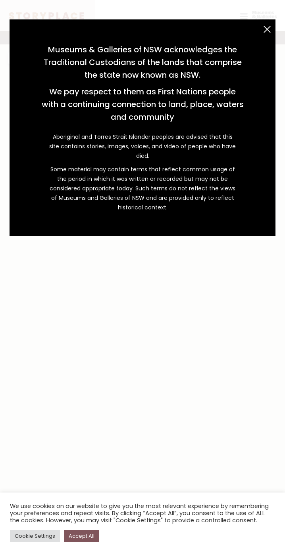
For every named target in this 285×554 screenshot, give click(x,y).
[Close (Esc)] (267, 29)
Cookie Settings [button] (35, 536)
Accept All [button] (81, 536)
